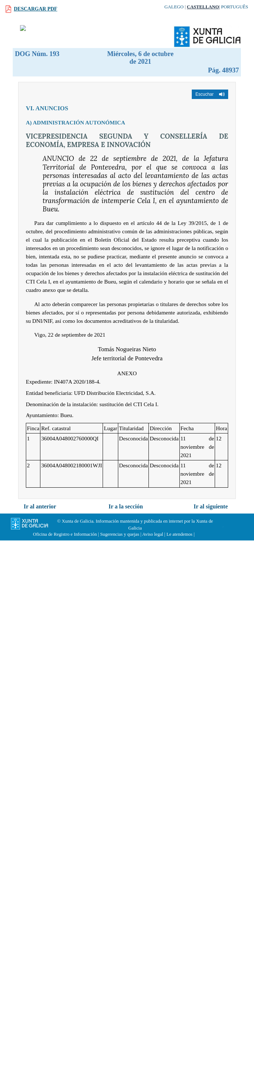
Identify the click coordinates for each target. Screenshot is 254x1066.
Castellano (203, 6)
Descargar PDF (35, 9)
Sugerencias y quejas (119, 534)
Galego (174, 6)
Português (234, 6)
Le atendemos (179, 534)
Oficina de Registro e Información (65, 534)
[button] (210, 94)
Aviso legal (152, 534)
